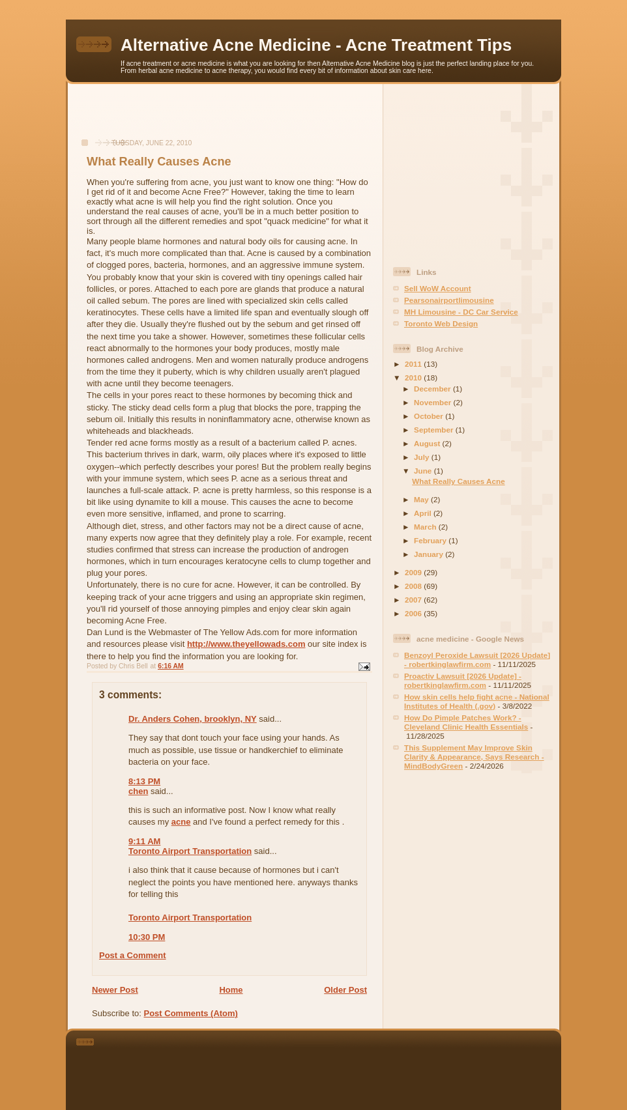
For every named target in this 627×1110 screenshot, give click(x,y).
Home (230, 990)
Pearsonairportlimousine (449, 300)
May (422, 499)
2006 (414, 613)
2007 (414, 599)
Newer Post (115, 990)
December (433, 388)
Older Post (345, 990)
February (431, 540)
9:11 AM (144, 841)
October (429, 416)
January (429, 554)
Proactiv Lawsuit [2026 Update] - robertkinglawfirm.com (462, 680)
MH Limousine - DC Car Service (461, 311)
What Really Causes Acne (458, 481)
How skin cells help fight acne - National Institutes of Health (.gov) (476, 701)
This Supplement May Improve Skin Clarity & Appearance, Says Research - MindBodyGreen (474, 756)
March (426, 526)
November (433, 402)
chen (138, 791)
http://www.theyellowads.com (246, 644)
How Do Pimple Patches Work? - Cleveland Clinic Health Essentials (466, 722)
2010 (414, 377)
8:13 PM (144, 781)
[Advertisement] (225, 117)
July (422, 457)
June (424, 470)
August (428, 443)
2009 (414, 572)
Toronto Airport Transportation (190, 851)
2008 (414, 586)
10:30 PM (146, 937)
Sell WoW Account (437, 288)
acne (181, 822)
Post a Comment (132, 955)
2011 (414, 364)
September (435, 429)
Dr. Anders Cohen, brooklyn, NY (192, 719)
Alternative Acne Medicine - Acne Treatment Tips (316, 45)
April (423, 513)
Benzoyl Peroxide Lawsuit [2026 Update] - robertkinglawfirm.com (477, 659)
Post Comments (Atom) (191, 1013)
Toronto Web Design (441, 323)
